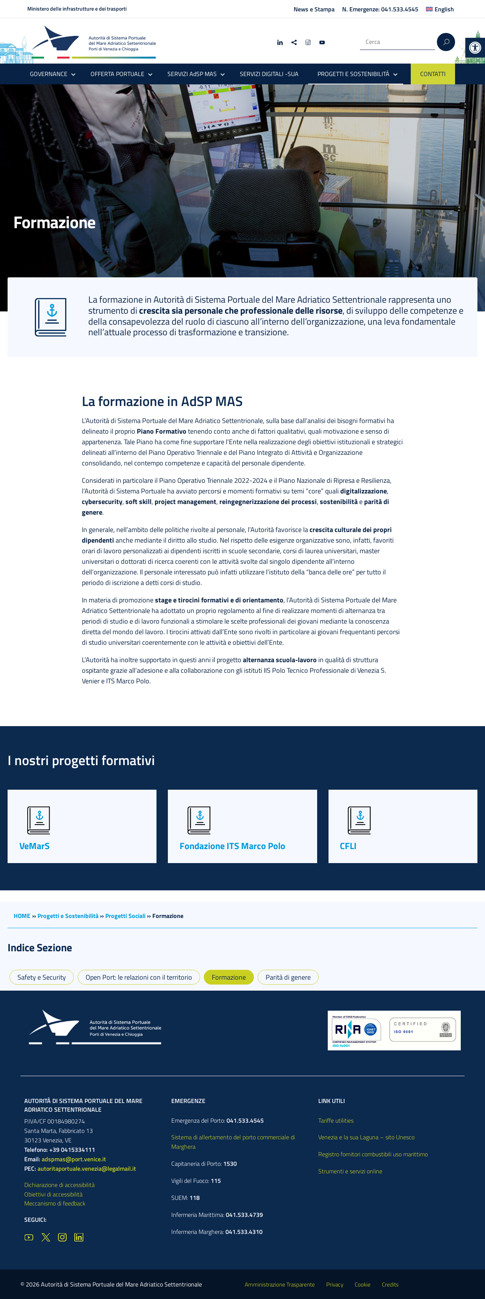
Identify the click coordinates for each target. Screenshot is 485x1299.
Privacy (334, 1284)
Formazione (229, 977)
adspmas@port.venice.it (74, 1159)
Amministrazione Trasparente (280, 1284)
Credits (390, 1284)
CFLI (348, 846)
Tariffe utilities (336, 1120)
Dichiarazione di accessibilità (59, 1184)
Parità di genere (288, 977)
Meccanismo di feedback (55, 1203)
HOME (22, 915)
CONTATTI (433, 73)
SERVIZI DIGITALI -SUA (269, 73)
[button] (475, 48)
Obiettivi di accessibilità (53, 1194)
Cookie (363, 1284)
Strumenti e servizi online (350, 1171)
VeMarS (34, 846)
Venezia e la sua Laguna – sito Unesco (366, 1137)
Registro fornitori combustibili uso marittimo (373, 1154)
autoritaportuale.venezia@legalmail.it (87, 1168)
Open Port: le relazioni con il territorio (139, 977)
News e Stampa (314, 9)
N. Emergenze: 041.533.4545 (380, 9)
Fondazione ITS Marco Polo (232, 846)
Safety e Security (41, 977)
